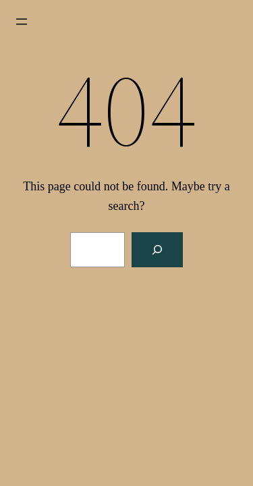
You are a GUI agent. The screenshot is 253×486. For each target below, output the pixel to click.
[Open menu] (21, 22)
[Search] (157, 249)
